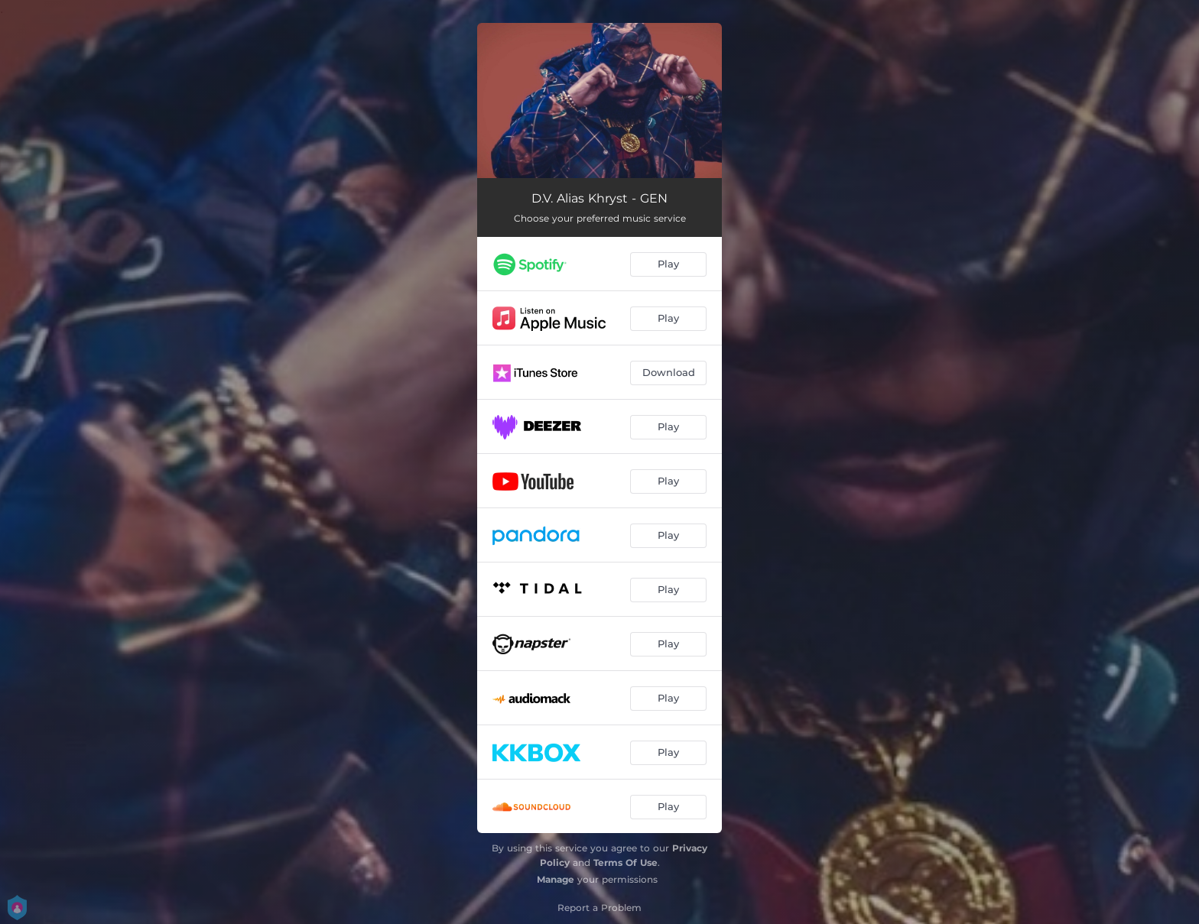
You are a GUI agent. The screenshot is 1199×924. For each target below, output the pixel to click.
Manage (555, 879)
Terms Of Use (625, 862)
